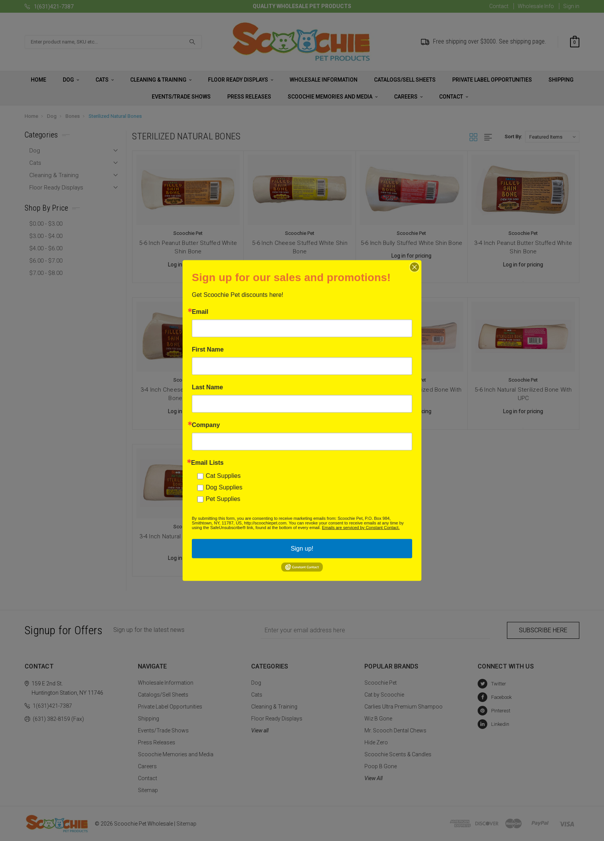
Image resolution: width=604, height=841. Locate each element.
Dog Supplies (224, 487)
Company (206, 425)
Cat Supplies (223, 475)
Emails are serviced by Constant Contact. (361, 527)
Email (200, 312)
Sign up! (302, 548)
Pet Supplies (223, 499)
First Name (208, 350)
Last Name (207, 387)
